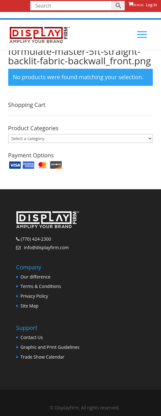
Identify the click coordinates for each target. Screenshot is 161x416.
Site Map (29, 306)
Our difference (35, 277)
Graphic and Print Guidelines (49, 347)
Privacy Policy (34, 296)
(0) (138, 5)
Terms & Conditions (40, 286)
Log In (151, 5)
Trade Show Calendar (42, 357)
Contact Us (31, 337)
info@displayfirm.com (46, 247)
